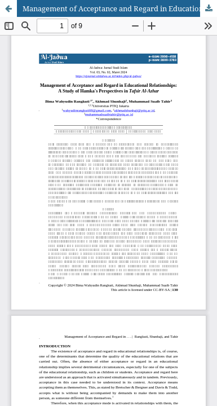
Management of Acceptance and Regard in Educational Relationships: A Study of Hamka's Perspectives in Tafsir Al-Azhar (120, 8)
